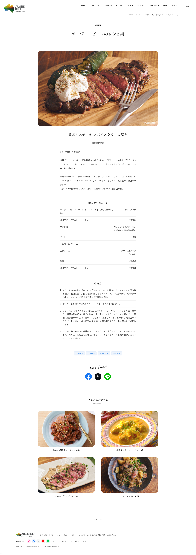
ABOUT (84, 6)
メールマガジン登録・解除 (96, 535)
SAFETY (108, 6)
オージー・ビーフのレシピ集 (145, 15)
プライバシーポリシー (47, 535)
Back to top (98, 519)
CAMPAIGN (154, 6)
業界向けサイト (79, 541)
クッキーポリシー (63, 535)
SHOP (175, 6)
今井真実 (76, 152)
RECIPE (129, 6)
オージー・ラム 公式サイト (61, 541)
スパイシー (104, 353)
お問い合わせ (111, 535)
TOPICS (141, 6)
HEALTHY (96, 6)
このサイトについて (78, 535)
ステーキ (91, 353)
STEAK (119, 6)
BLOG (165, 6)
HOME (131, 15)
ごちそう (79, 353)
